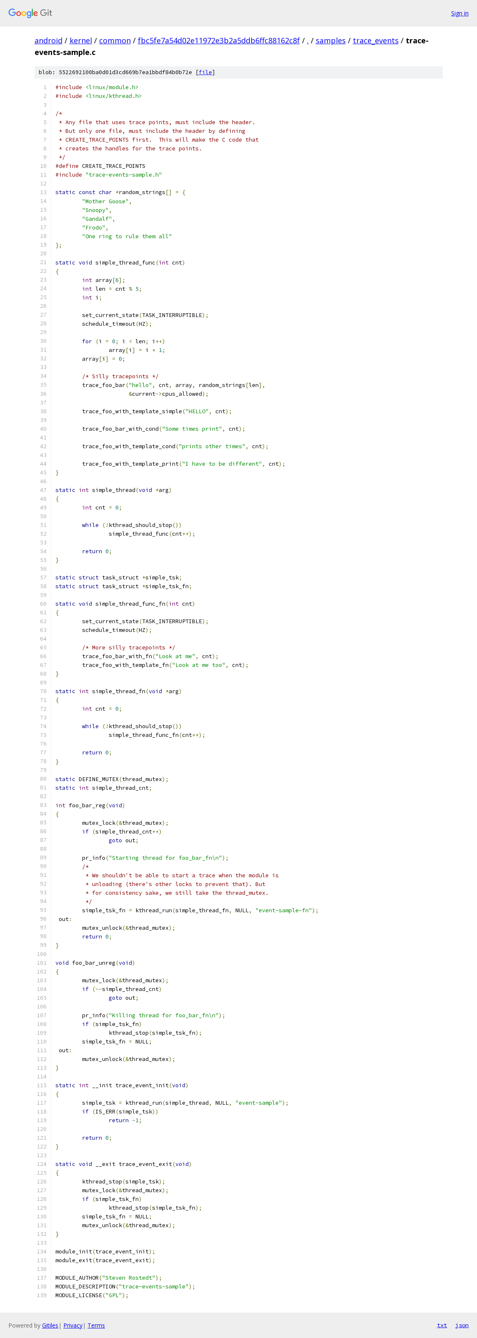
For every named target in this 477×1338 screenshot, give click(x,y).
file (205, 72)
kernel (81, 40)
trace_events (376, 40)
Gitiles (50, 1325)
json (462, 1325)
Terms (96, 1325)
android (48, 40)
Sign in (460, 13)
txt (442, 1325)
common (115, 40)
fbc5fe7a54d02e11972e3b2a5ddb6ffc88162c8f (219, 40)
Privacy (72, 1325)
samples (331, 40)
